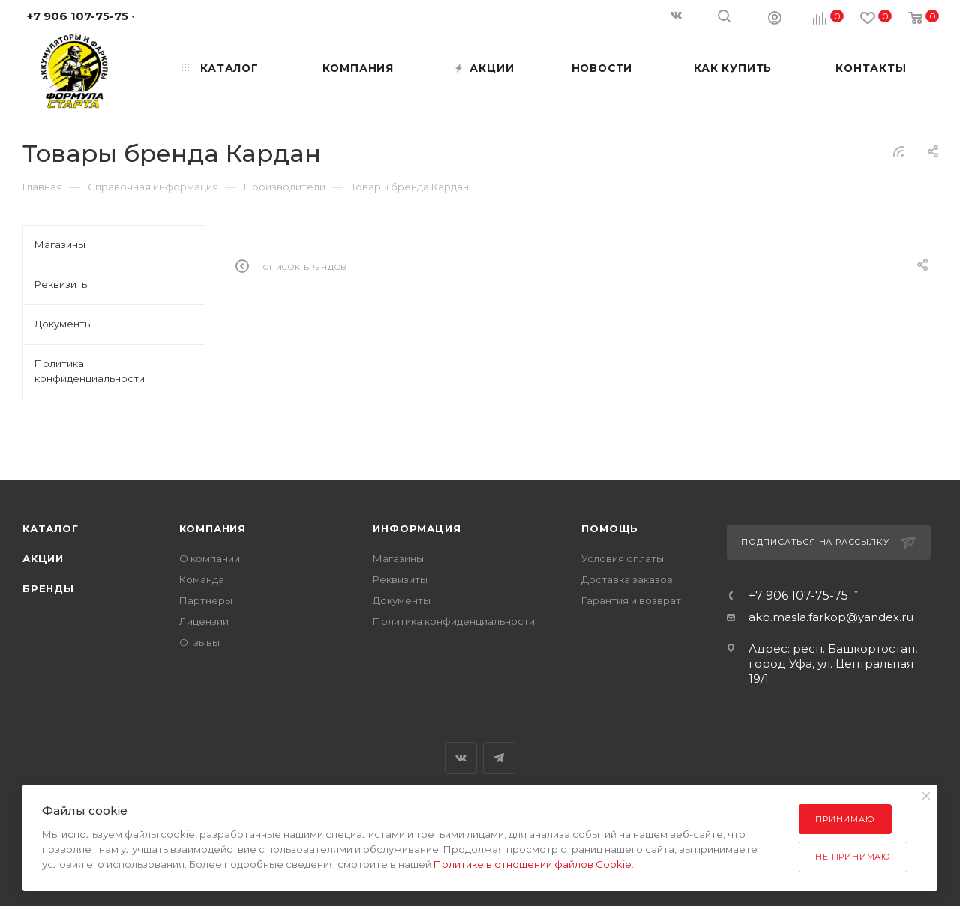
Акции (43, 558)
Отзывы (199, 642)
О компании (209, 558)
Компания (212, 528)
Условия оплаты (622, 558)
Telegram (499, 758)
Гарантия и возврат (631, 600)
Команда (201, 579)
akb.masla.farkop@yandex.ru (831, 617)
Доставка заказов (627, 579)
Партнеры (205, 600)
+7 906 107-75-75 (798, 596)
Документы (401, 600)
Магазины (398, 558)
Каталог (50, 528)
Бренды (48, 588)
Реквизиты (400, 579)
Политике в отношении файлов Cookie (533, 864)
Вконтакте (461, 758)
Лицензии (204, 621)
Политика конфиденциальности (454, 621)
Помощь (609, 528)
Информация (416, 528)
